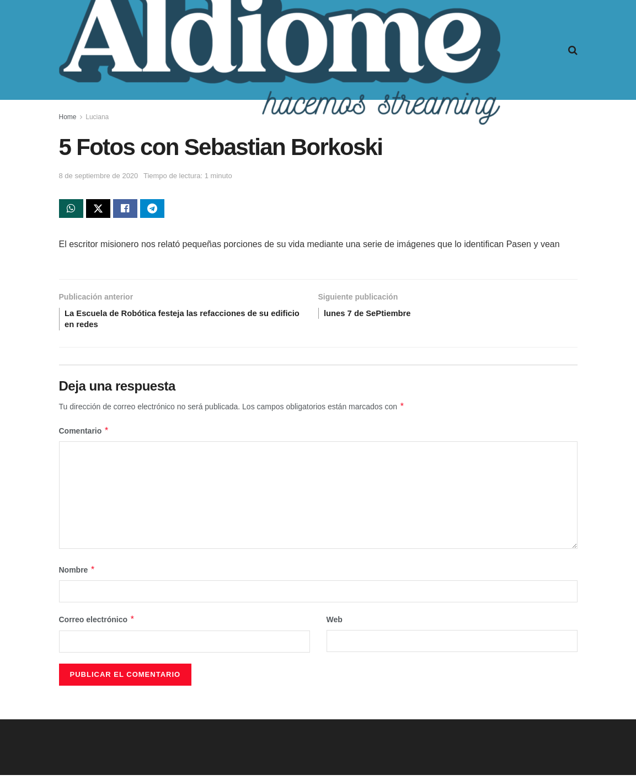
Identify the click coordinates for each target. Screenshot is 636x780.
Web (335, 624)
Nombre (77, 575)
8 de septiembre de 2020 (98, 176)
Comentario (84, 436)
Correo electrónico (97, 624)
